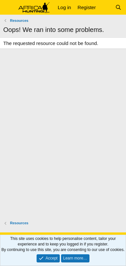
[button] (9, 7)
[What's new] (105, 7)
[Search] (118, 7)
